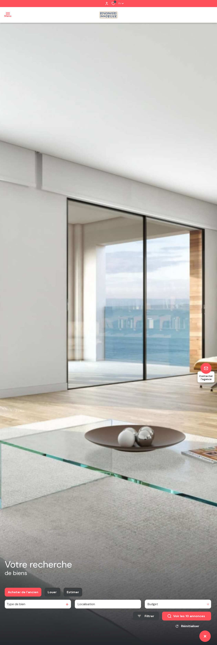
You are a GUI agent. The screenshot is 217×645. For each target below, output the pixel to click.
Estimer (73, 593)
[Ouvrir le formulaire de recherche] (146, 617)
